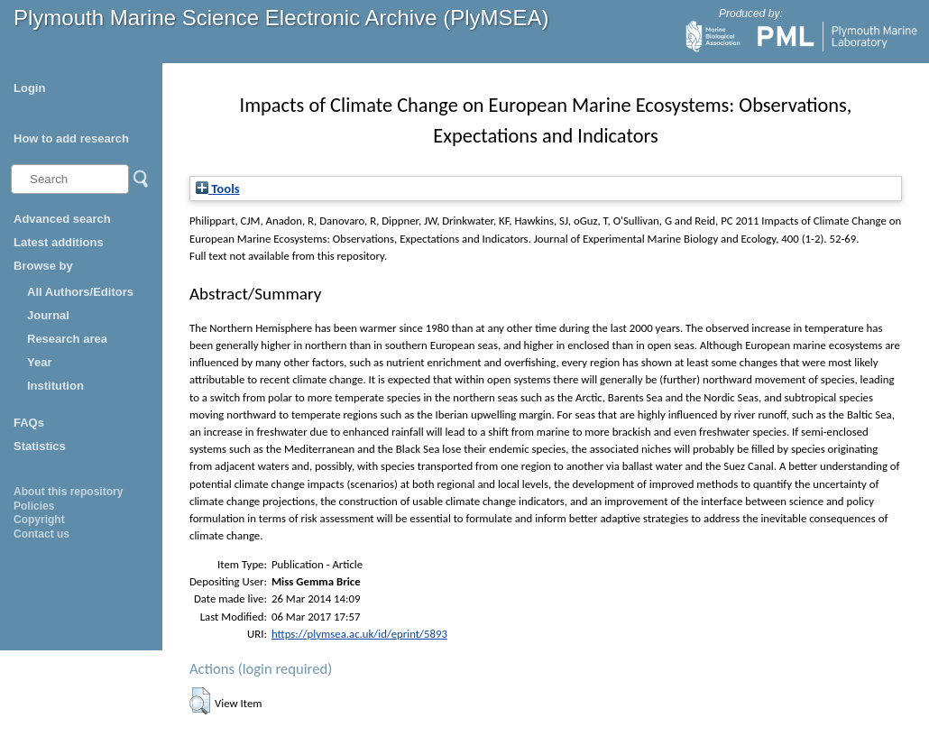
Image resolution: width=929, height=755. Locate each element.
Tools (218, 188)
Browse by (43, 265)
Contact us (41, 534)
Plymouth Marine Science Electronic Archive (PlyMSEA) (281, 17)
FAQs (29, 422)
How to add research (71, 138)
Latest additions (59, 242)
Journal (48, 315)
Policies (34, 506)
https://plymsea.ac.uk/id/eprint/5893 (359, 633)
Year (39, 362)
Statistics (40, 446)
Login (29, 88)
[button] (199, 700)
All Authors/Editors (80, 292)
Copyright (39, 519)
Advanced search (62, 219)
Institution (55, 385)
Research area (67, 338)
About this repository (68, 491)
